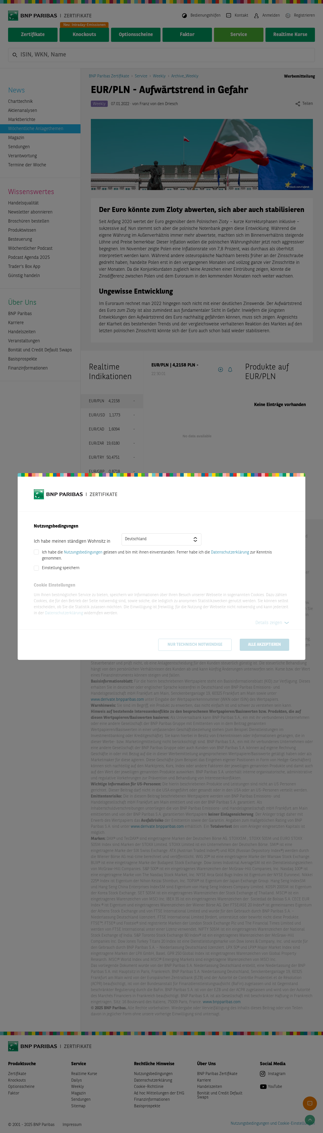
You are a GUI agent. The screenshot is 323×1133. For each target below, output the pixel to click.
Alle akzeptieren (264, 645)
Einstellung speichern (60, 568)
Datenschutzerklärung (230, 552)
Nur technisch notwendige (195, 645)
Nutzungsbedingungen (83, 552)
